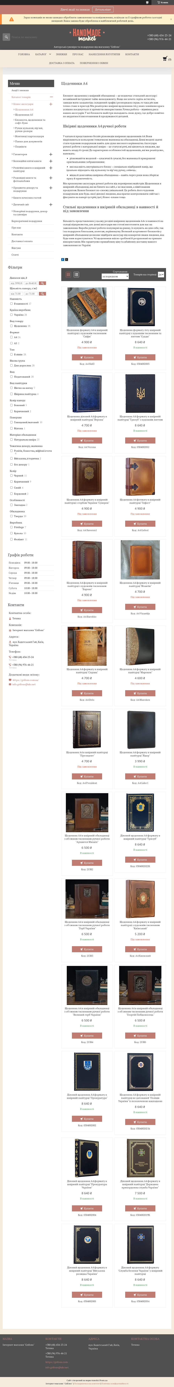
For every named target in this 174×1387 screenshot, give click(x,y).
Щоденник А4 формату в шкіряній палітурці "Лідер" (140, 754)
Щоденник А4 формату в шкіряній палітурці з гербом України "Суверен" (87, 501)
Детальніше (103, 9)
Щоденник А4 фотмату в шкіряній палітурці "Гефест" (140, 501)
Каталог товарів (21, 97)
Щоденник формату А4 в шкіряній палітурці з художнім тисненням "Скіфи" (87, 333)
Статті (15, 254)
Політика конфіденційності (115, 1383)
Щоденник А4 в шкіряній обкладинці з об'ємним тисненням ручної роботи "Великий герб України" (87, 1011)
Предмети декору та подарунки (25, 189)
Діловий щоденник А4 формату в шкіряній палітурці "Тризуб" (140, 837)
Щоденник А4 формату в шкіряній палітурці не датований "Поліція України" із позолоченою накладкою (140, 1098)
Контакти (132, 54)
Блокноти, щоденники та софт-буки (30, 121)
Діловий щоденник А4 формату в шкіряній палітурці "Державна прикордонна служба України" (140, 1184)
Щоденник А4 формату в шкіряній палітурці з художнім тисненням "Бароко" (87, 586)
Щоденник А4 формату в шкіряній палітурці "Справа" (87, 671)
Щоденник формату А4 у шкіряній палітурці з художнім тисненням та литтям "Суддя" (140, 333)
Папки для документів (28, 141)
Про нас (77, 54)
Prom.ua (103, 1380)
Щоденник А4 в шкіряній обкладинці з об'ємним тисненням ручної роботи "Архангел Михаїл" (87, 839)
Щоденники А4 (24, 109)
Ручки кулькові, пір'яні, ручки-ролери (29, 129)
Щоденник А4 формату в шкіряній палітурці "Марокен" (140, 671)
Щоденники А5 (24, 114)
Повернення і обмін (94, 63)
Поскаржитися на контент (87, 1383)
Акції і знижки (20, 90)
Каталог (41, 54)
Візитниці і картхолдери (29, 136)
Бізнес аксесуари (23, 104)
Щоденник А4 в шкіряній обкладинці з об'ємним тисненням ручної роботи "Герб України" (87, 925)
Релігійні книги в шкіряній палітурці (29, 169)
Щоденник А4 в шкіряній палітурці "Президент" (87, 754)
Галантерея (20, 154)
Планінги (20, 146)
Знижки (61, 54)
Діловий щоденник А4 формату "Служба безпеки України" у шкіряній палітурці (140, 1270)
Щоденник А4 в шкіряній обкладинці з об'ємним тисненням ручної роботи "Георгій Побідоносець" (140, 1011)
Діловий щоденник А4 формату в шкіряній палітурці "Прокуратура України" (87, 1184)
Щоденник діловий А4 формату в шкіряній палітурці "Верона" (87, 418)
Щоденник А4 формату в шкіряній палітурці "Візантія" (140, 584)
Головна (24, 54)
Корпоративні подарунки (27, 221)
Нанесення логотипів (104, 54)
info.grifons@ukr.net (24, 684)
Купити (89, 357)
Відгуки (16, 248)
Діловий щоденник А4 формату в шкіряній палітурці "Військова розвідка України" (87, 1270)
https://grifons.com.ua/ (26, 680)
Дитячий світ (21, 204)
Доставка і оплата (62, 63)
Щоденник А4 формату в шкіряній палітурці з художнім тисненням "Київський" (140, 925)
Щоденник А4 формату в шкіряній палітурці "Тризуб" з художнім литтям (140, 418)
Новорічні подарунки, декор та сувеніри (30, 212)
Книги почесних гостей (27, 197)
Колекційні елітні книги (27, 161)
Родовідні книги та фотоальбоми (24, 179)
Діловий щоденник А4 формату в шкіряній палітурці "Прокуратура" (87, 1096)
